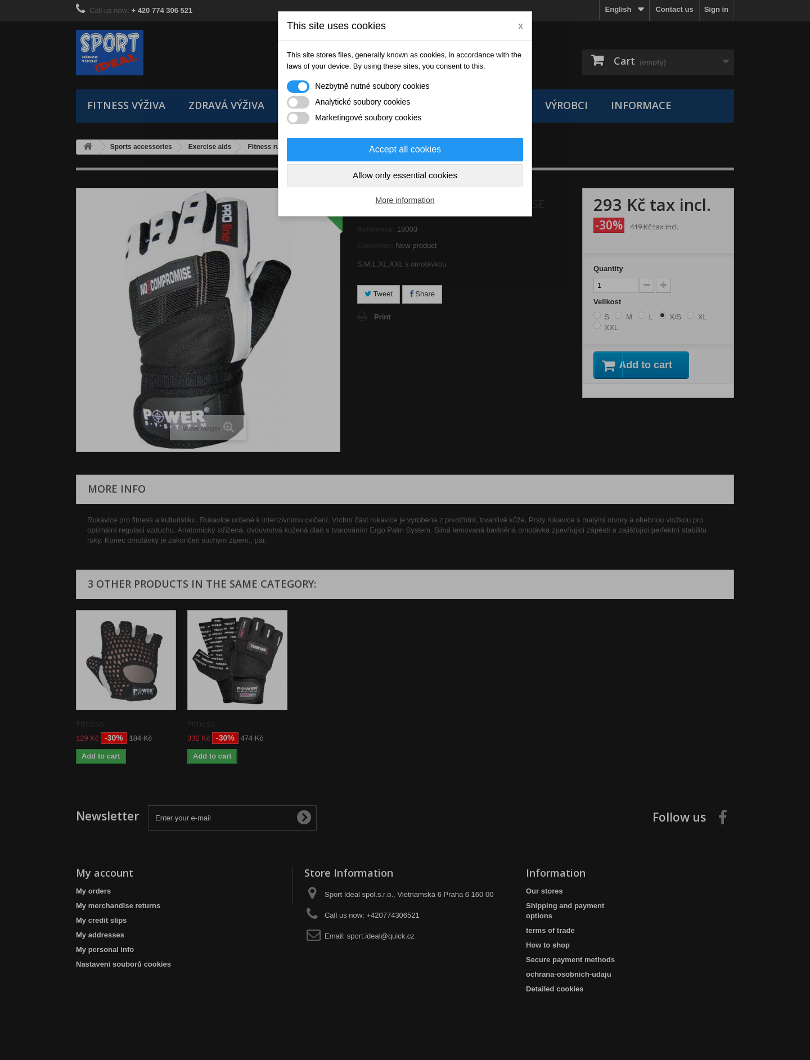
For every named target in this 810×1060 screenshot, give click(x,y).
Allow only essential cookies (405, 175)
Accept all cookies (405, 149)
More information (404, 200)
